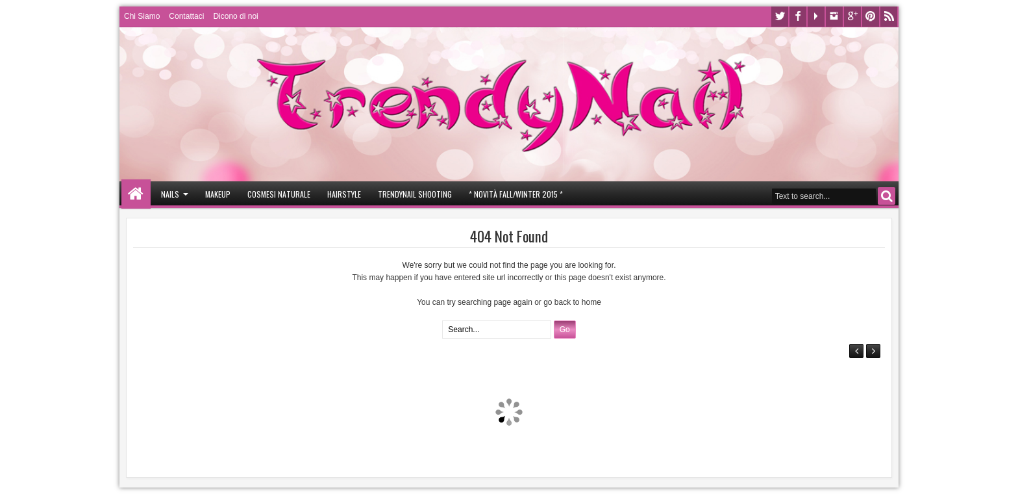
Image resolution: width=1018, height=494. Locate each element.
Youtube (816, 16)
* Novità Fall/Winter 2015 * (516, 194)
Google (852, 16)
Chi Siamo (142, 16)
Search (886, 196)
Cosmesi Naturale (278, 194)
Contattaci (186, 16)
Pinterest (870, 16)
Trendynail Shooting (415, 194)
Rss (888, 16)
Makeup (217, 194)
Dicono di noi (235, 16)
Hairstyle (344, 194)
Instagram (834, 16)
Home (136, 194)
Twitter (779, 16)
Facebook (797, 16)
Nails (170, 194)
